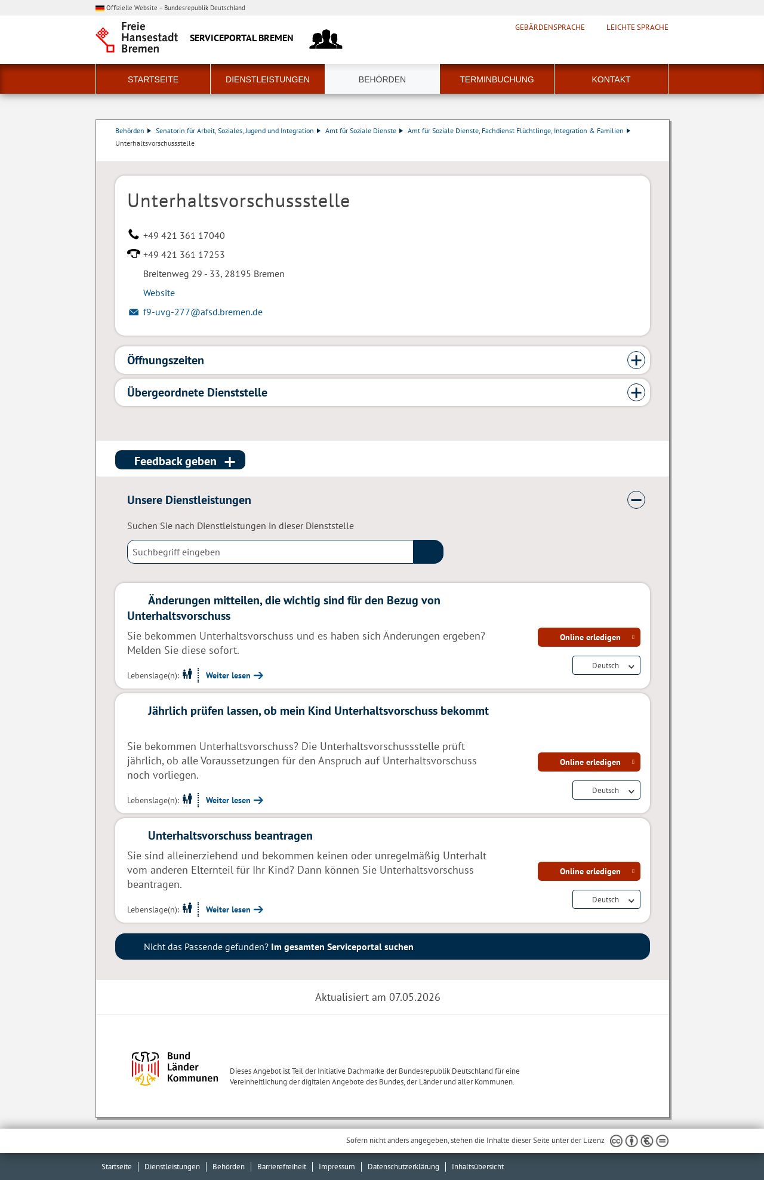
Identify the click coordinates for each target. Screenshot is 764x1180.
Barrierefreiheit (281, 1166)
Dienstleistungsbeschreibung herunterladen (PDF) (647, 155)
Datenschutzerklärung (403, 1166)
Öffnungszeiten (165, 360)
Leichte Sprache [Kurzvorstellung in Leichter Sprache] (637, 27)
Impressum (337, 1166)
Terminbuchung (497, 79)
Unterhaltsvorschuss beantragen (230, 835)
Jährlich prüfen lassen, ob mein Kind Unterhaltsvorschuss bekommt (318, 710)
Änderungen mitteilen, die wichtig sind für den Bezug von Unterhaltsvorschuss (283, 607)
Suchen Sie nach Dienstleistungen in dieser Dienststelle (240, 525)
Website (159, 293)
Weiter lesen (228, 675)
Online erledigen (590, 637)
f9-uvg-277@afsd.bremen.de (203, 312)
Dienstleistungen (268, 79)
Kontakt (611, 79)
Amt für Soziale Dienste (364, 130)
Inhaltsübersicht (478, 1166)
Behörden (382, 79)
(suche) (428, 552)
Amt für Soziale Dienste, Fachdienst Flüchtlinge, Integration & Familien (519, 130)
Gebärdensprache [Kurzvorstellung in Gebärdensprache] (550, 27)
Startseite (153, 79)
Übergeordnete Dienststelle (197, 392)
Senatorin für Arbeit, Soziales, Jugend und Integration (238, 130)
